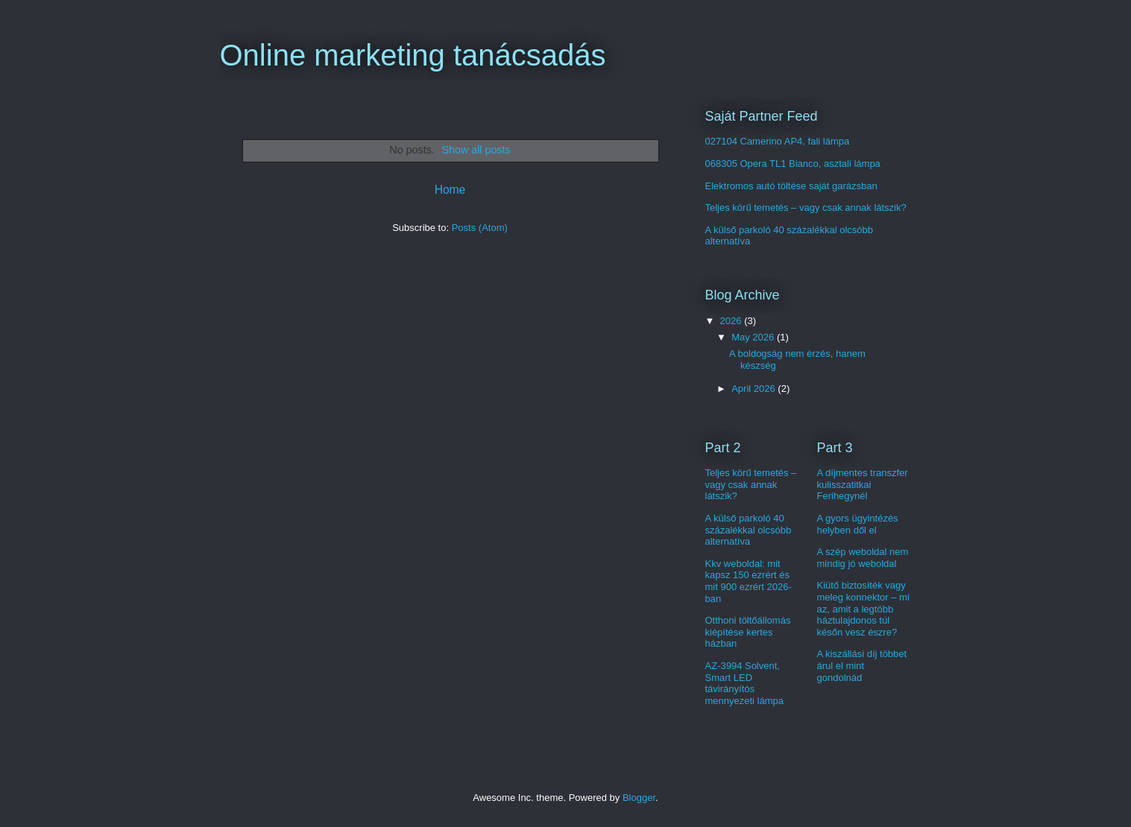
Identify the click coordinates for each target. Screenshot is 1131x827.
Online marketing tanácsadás (413, 55)
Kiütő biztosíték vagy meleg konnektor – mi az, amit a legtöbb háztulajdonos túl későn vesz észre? (863, 608)
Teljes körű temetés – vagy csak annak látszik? (806, 207)
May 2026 (754, 337)
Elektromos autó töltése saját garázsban (791, 185)
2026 (732, 320)
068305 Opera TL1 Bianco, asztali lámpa (792, 163)
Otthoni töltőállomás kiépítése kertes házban (748, 632)
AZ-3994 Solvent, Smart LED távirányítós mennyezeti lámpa (744, 683)
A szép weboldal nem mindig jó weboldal (863, 557)
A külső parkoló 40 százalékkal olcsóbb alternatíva (748, 530)
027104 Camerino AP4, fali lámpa (777, 141)
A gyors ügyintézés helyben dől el (857, 524)
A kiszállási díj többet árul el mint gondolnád (862, 665)
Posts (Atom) (480, 227)
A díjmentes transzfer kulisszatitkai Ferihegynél (862, 484)
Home (450, 189)
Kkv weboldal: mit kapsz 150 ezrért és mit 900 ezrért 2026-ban (748, 581)
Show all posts (475, 150)
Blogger (639, 797)
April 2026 (754, 388)
